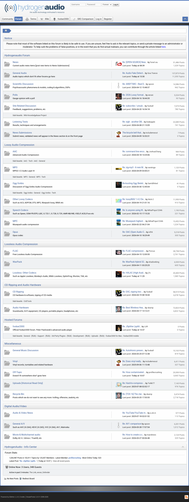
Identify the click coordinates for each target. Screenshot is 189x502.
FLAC (15, 251)
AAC (15, 151)
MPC (15, 221)
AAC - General (39, 161)
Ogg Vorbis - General (32, 193)
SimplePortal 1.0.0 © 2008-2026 (37, 497)
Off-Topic (17, 372)
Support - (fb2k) (44, 336)
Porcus (152, 251)
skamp (150, 308)
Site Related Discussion (24, 105)
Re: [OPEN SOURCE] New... (134, 62)
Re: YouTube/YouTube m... (134, 413)
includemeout (152, 133)
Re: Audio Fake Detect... (133, 73)
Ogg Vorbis (18, 183)
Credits (22, 497)
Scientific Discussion (23, 84)
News (15, 62)
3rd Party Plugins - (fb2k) (62, 336)
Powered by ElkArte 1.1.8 (9, 497)
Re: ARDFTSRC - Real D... (133, 84)
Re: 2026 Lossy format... (133, 95)
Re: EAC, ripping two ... (132, 291)
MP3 (15, 167)
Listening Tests (20, 121)
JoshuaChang (155, 151)
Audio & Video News (23, 412)
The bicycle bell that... (132, 132)
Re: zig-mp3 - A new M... (133, 167)
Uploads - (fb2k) (97, 336)
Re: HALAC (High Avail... (133, 273)
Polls (15, 95)
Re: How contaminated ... (134, 372)
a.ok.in (153, 413)
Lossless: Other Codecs (24, 272)
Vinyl (15, 361)
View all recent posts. (61, 461)
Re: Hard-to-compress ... (133, 383)
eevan (150, 95)
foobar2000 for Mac (114, 336)
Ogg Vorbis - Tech (49, 193)
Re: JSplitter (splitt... (131, 326)
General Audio (20, 73)
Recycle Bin (18, 394)
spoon (151, 84)
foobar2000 (18, 326)
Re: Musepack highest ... (133, 221)
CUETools (28, 301)
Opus (15, 232)
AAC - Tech (28, 161)
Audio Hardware (21, 307)
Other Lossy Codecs (23, 199)
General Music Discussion (26, 350)
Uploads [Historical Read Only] (28, 383)
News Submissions (22, 132)
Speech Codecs (20, 210)
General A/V (19, 423)
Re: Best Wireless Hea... (133, 307)
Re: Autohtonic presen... (133, 350)
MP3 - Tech (41, 177)
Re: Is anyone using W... (133, 210)
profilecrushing (155, 372)
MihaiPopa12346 (154, 210)
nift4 (151, 232)
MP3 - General (29, 177)
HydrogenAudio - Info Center (21, 446)
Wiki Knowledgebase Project (35, 115)
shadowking (154, 262)
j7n (149, 273)
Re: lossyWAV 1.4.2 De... (133, 199)
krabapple (151, 122)
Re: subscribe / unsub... (133, 106)
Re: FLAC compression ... (134, 251)
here (163, 47)
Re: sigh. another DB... (132, 122)
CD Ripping (18, 291)
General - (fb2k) (30, 336)
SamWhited (153, 183)
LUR (146, 326)
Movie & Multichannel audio (26, 434)
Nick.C (151, 199)
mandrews (151, 435)
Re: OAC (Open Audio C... (134, 232)
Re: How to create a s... (133, 434)
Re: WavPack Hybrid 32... (134, 262)
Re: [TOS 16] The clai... (132, 394)
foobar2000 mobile (131, 336)
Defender (46, 472)
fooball (150, 106)
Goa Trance (153, 73)
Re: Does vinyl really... (132, 361)
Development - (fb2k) (81, 336)
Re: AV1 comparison (131, 424)
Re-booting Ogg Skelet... (133, 183)
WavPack (17, 261)
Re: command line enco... (134, 151)
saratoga (152, 167)
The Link (32, 472)
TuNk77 (151, 383)
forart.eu (154, 62)
